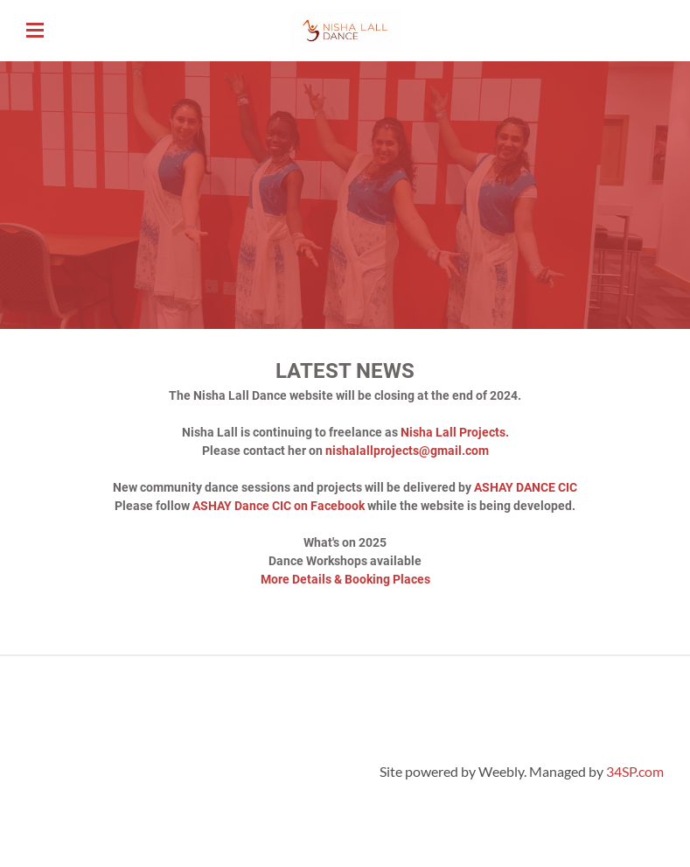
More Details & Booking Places (345, 579)
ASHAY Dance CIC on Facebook (278, 506)
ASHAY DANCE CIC (525, 487)
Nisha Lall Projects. (455, 432)
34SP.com (635, 771)
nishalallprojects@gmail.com (407, 451)
